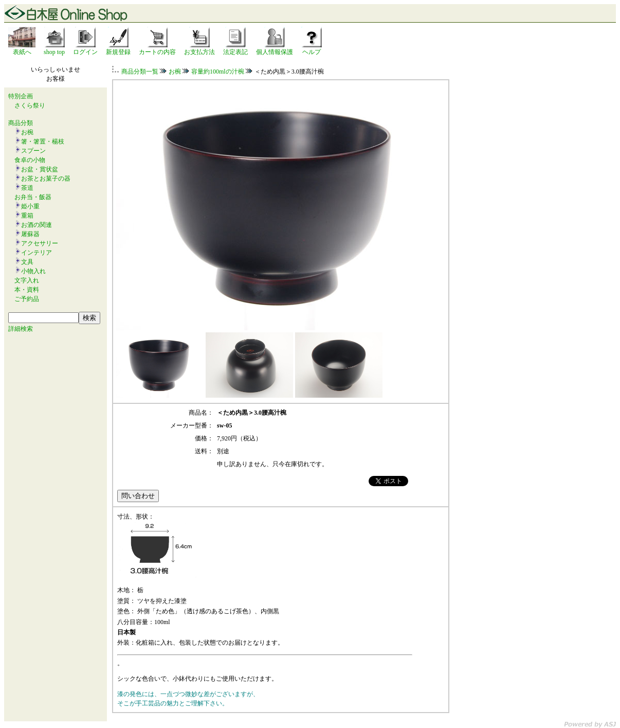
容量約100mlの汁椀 (217, 71)
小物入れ (33, 271)
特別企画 (20, 96)
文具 (27, 261)
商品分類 (20, 123)
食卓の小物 (29, 160)
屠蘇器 (30, 234)
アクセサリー (39, 243)
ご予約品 (26, 299)
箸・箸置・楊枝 (42, 141)
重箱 (27, 215)
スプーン (33, 150)
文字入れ (26, 280)
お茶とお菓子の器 (45, 178)
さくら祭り (29, 105)
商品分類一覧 (139, 71)
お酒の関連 (36, 224)
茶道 (27, 187)
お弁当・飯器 (32, 197)
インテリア (36, 252)
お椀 (27, 132)
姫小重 (30, 206)
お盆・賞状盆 (39, 169)
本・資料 (26, 289)
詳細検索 (20, 328)
